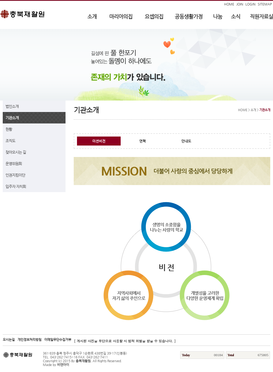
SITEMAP (265, 4)
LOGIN (250, 4)
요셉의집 (154, 16)
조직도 (10, 140)
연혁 (142, 141)
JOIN (239, 4)
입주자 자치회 (15, 186)
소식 (235, 16)
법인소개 (12, 106)
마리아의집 (120, 16)
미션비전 (98, 141)
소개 (92, 16)
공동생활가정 (189, 16)
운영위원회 (13, 163)
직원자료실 (261, 16)
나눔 (217, 16)
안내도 (186, 141)
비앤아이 (63, 365)
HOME (229, 4)
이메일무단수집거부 (57, 339)
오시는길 (9, 339)
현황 (8, 129)
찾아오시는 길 (15, 152)
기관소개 (12, 118)
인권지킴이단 (15, 175)
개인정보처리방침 (29, 339)
